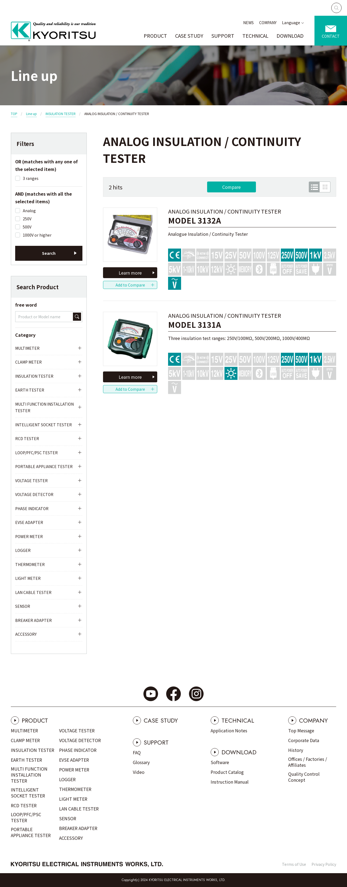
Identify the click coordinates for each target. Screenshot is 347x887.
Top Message (301, 730)
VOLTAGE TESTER (31, 480)
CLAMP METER (28, 362)
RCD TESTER (27, 438)
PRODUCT (155, 35)
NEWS (248, 22)
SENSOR (22, 606)
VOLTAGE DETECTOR (34, 494)
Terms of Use (294, 864)
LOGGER (23, 550)
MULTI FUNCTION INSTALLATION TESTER (44, 407)
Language (291, 22)
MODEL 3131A (194, 324)
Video (138, 772)
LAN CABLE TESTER (33, 592)
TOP (14, 113)
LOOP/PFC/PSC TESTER (36, 452)
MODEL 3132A (194, 220)
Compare (231, 187)
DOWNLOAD (290, 35)
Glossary (141, 762)
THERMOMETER (30, 564)
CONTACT (331, 36)
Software (220, 762)
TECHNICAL (255, 35)
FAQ (137, 752)
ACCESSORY (26, 634)
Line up (31, 113)
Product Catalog (227, 772)
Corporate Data (303, 740)
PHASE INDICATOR (32, 508)
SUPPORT (222, 35)
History (295, 750)
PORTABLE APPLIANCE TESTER (44, 466)
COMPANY (268, 22)
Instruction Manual (230, 782)
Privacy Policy (323, 864)
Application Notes (229, 730)
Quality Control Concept (304, 777)
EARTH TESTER (29, 390)
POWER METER (29, 536)
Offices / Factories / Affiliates (307, 762)
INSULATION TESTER (61, 113)
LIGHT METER (28, 578)
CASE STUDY (189, 35)
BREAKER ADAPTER (33, 620)
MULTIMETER (27, 348)
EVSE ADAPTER (29, 522)
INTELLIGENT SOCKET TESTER (43, 424)
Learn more (130, 272)
